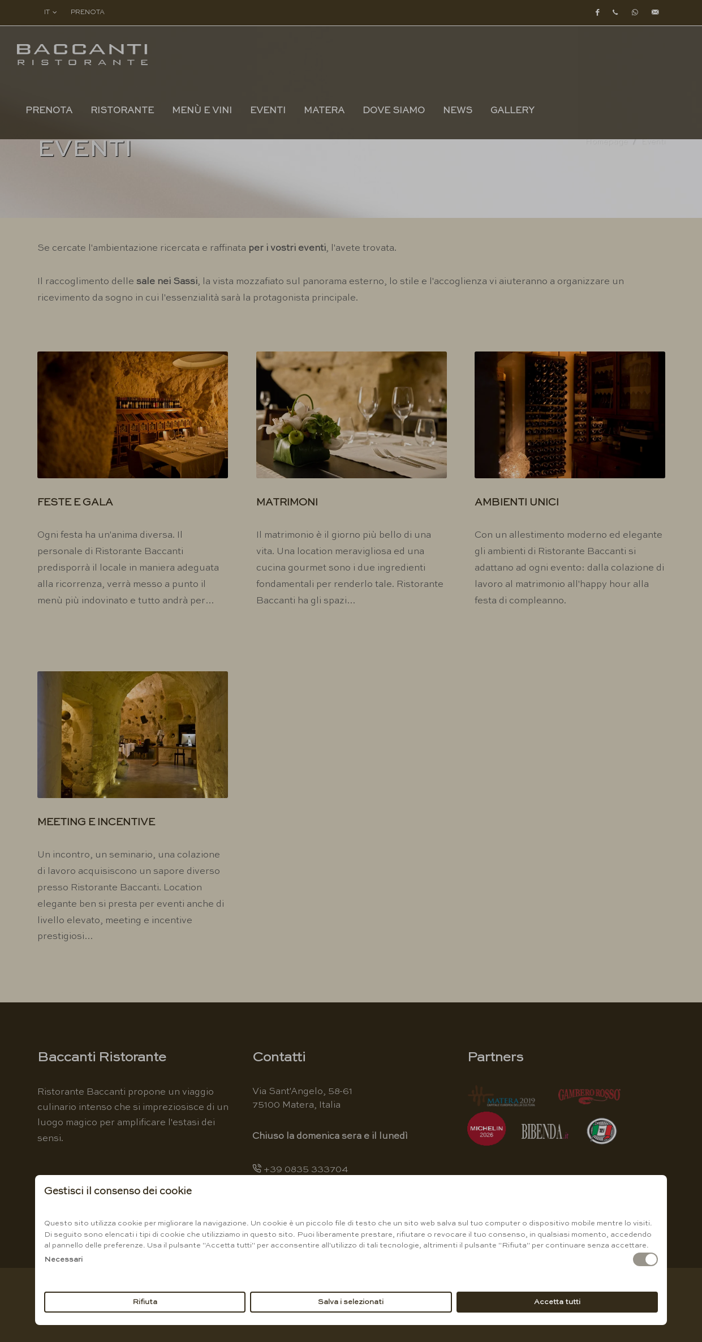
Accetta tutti (557, 1302)
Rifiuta (144, 1302)
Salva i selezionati (351, 1302)
